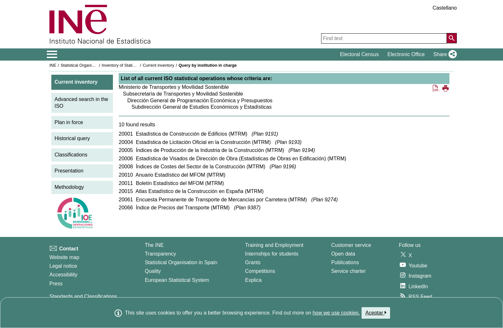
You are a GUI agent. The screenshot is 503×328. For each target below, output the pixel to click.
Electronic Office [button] (406, 54)
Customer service (351, 245)
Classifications (71, 154)
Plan (265, 134)
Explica (253, 280)
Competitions (260, 271)
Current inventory (158, 65)
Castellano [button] (444, 8)
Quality (153, 271)
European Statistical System (177, 280)
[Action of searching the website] (452, 38)
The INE (154, 245)
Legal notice (63, 266)
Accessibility (63, 274)
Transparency (160, 254)
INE (52, 65)
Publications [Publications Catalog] (345, 262)
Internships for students (271, 254)
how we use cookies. (336, 312)
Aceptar (375, 312)
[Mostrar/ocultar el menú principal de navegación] (52, 54)
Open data (343, 254)
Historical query (72, 138)
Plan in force (69, 122)
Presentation (69, 170)
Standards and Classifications (83, 296)
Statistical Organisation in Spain (90, 65)
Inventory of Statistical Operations (132, 65)
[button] (444, 54)
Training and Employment (274, 245)
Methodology (69, 187)
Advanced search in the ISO (81, 103)
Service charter (348, 271)
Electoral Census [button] (359, 54)
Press (56, 283)
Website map (64, 257)
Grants (252, 262)
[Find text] (384, 38)
